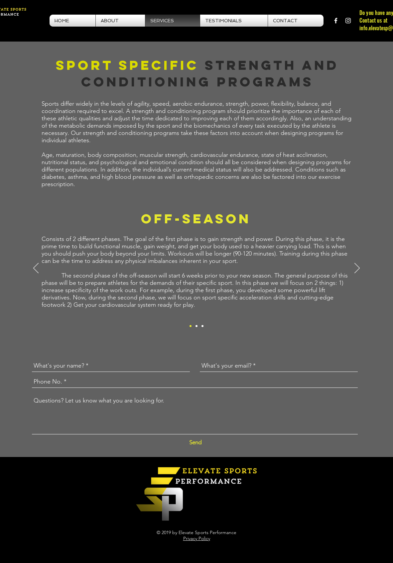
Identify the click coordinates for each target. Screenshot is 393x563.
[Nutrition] (202, 326)
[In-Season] (196, 326)
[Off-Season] (191, 326)
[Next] (357, 268)
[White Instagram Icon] (348, 20)
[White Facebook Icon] (335, 20)
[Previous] (36, 268)
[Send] (195, 443)
